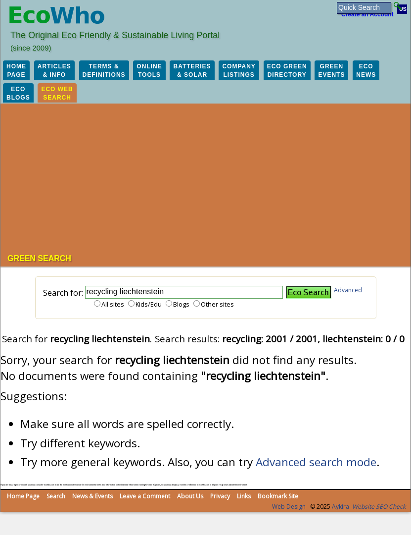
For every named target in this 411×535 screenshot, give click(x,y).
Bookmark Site (278, 496)
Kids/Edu (149, 304)
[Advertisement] (209, 179)
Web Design (289, 506)
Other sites (217, 304)
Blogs (181, 304)
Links (244, 496)
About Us (190, 496)
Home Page (23, 496)
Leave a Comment (145, 496)
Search (55, 496)
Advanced (348, 290)
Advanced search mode (316, 462)
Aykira (340, 506)
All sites (112, 304)
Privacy (220, 496)
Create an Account (367, 14)
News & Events (92, 496)
